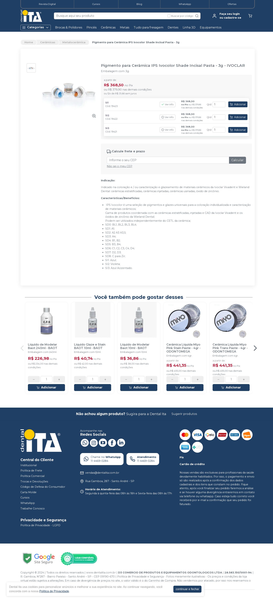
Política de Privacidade (54, 591)
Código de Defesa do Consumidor (42, 486)
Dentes (173, 27)
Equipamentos (210, 27)
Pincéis (91, 27)
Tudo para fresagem (148, 27)
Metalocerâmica (73, 42)
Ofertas (232, 4)
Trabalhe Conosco (32, 508)
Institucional (28, 465)
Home (28, 42)
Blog (139, 4)
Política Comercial (32, 476)
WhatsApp (185, 4)
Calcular (237, 160)
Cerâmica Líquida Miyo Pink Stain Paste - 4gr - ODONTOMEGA (183, 348)
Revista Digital (47, 4)
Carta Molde (28, 492)
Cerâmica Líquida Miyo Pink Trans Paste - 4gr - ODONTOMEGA (230, 348)
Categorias (35, 27)
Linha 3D (189, 27)
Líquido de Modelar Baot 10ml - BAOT (134, 346)
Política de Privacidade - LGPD (40, 525)
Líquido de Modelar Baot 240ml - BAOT (42, 346)
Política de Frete (31, 470)
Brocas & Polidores (68, 27)
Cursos (96, 4)
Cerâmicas (108, 27)
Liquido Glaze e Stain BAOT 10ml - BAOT (89, 346)
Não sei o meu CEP (119, 166)
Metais (124, 27)
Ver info (167, 104)
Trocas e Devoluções (34, 481)
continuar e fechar (187, 589)
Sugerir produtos (184, 414)
